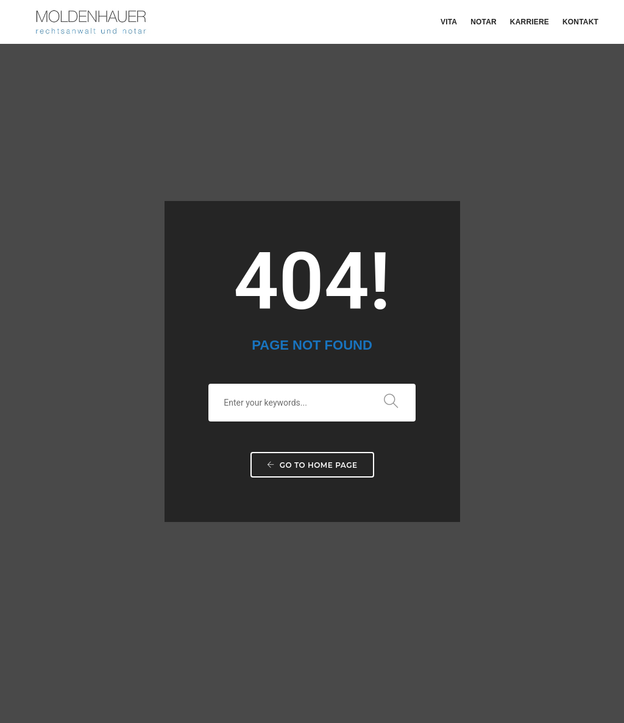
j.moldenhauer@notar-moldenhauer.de (404, 595)
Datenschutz (423, 674)
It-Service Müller (567, 674)
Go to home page (312, 323)
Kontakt (580, 22)
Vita (449, 22)
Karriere (529, 22)
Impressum (369, 674)
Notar (483, 22)
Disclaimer (476, 674)
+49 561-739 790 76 (364, 531)
